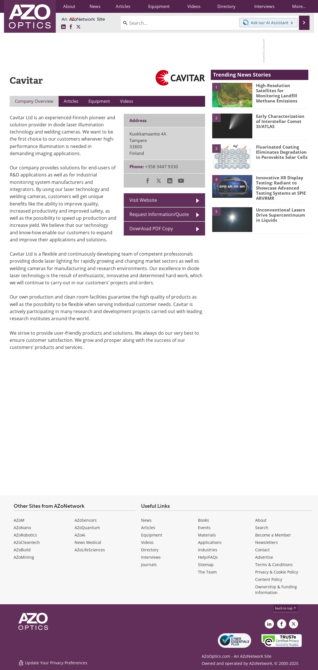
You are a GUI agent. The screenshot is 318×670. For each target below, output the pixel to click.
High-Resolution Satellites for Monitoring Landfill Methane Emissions (276, 93)
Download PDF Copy (151, 228)
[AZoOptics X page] (78, 27)
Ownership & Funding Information (276, 589)
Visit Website (143, 200)
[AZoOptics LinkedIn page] (63, 27)
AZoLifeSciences (90, 549)
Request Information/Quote (159, 214)
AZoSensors (86, 520)
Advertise (264, 557)
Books (203, 520)
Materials (207, 535)
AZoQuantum (87, 527)
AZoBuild (22, 549)
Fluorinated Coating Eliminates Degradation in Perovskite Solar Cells (281, 152)
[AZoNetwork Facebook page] (71, 27)
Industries (207, 549)
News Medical (88, 542)
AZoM (19, 520)
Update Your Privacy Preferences (52, 662)
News (146, 520)
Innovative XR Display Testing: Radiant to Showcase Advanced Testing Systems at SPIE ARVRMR (281, 188)
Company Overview (34, 101)
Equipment (151, 535)
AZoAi (80, 535)
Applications (210, 542)
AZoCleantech (27, 542)
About (261, 520)
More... (299, 6)
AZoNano (22, 527)
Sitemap (206, 564)
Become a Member (273, 535)
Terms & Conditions (274, 564)
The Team (207, 572)
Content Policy (268, 579)
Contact (262, 549)
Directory (149, 549)
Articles (148, 527)
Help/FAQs (208, 557)
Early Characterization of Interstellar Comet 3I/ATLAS (280, 121)
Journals (149, 564)
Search (261, 527)
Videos (147, 542)
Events (204, 527)
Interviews (151, 557)
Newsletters (266, 542)
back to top (286, 608)
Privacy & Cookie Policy (276, 572)
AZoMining (24, 557)
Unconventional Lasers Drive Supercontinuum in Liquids (280, 215)
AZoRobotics (25, 535)
